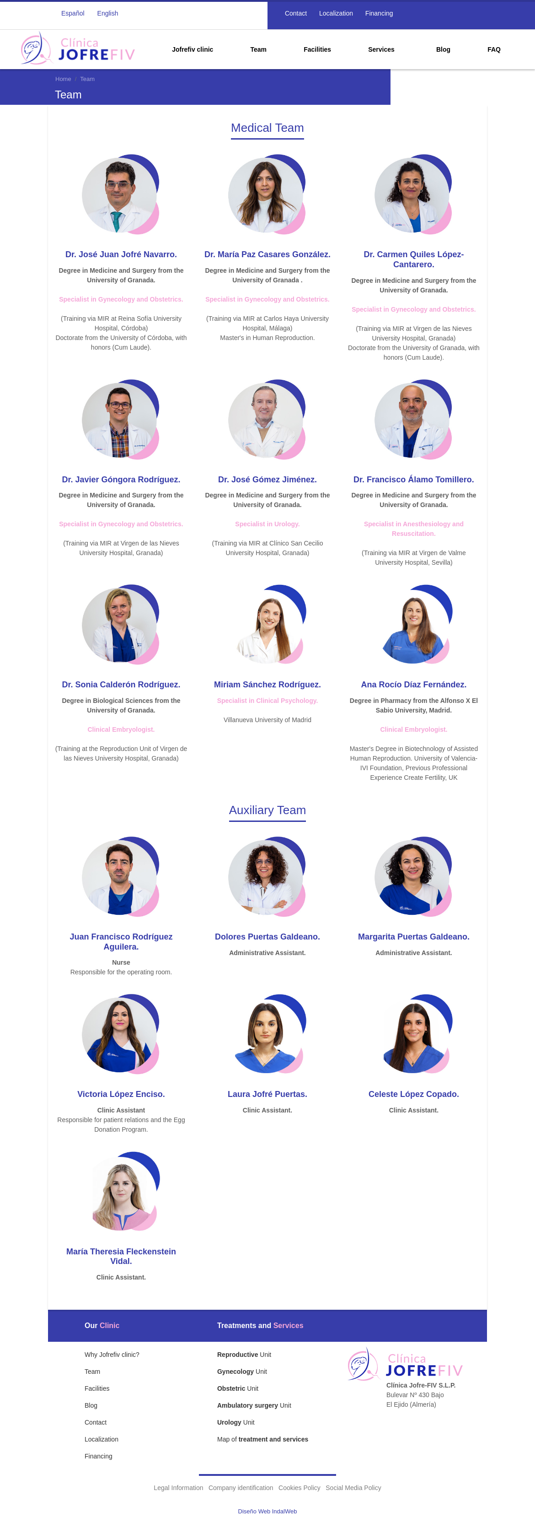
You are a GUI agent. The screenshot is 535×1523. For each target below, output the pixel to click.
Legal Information (178, 1487)
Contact (295, 13)
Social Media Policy (353, 1487)
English (107, 13)
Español (73, 13)
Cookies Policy (299, 1487)
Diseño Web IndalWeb (267, 1511)
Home (63, 79)
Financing (378, 13)
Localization (335, 13)
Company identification (241, 1487)
